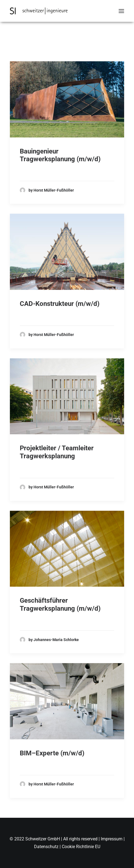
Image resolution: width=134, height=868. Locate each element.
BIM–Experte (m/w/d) (52, 753)
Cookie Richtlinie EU (81, 846)
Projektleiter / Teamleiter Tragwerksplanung (57, 452)
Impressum (112, 838)
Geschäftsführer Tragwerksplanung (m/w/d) (60, 604)
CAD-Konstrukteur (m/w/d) (59, 304)
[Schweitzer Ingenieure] (39, 10)
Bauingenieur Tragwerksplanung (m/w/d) (60, 155)
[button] (121, 11)
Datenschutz (46, 846)
